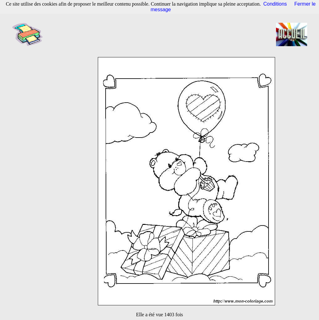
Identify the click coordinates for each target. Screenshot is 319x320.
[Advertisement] (161, 34)
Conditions (275, 4)
